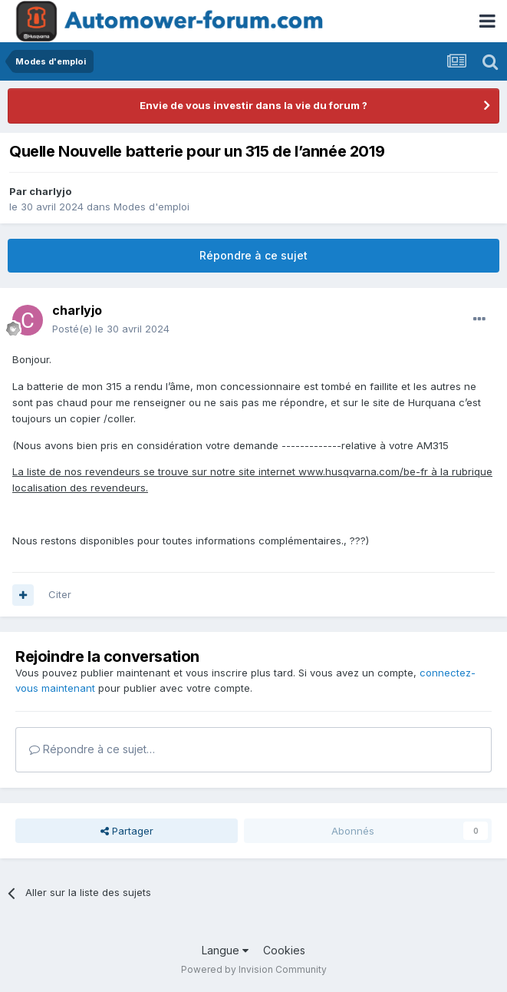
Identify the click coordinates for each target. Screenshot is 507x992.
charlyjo (50, 191)
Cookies (284, 950)
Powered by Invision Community (254, 969)
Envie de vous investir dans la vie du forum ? (253, 105)
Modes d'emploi (151, 206)
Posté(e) (111, 328)
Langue (225, 950)
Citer (59, 594)
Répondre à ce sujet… (92, 749)
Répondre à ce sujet (253, 255)
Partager (126, 830)
